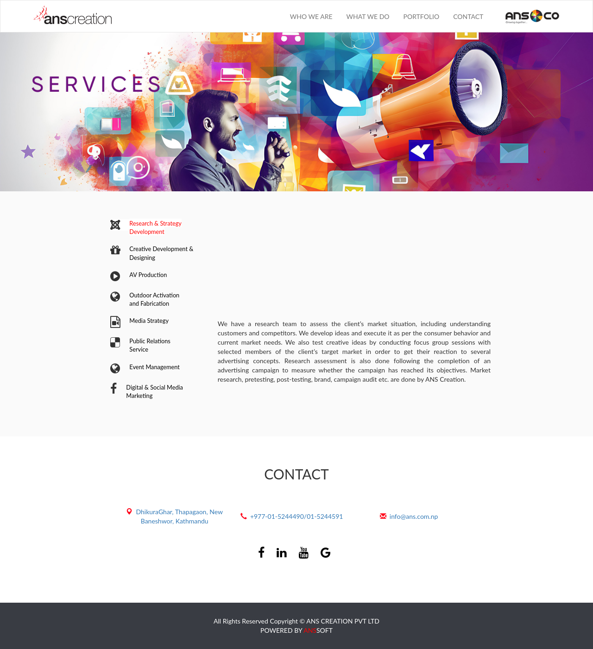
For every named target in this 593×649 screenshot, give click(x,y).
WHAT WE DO (368, 16)
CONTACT (468, 16)
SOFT (318, 630)
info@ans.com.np (414, 516)
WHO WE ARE (311, 16)
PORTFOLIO (422, 16)
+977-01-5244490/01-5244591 (296, 516)
